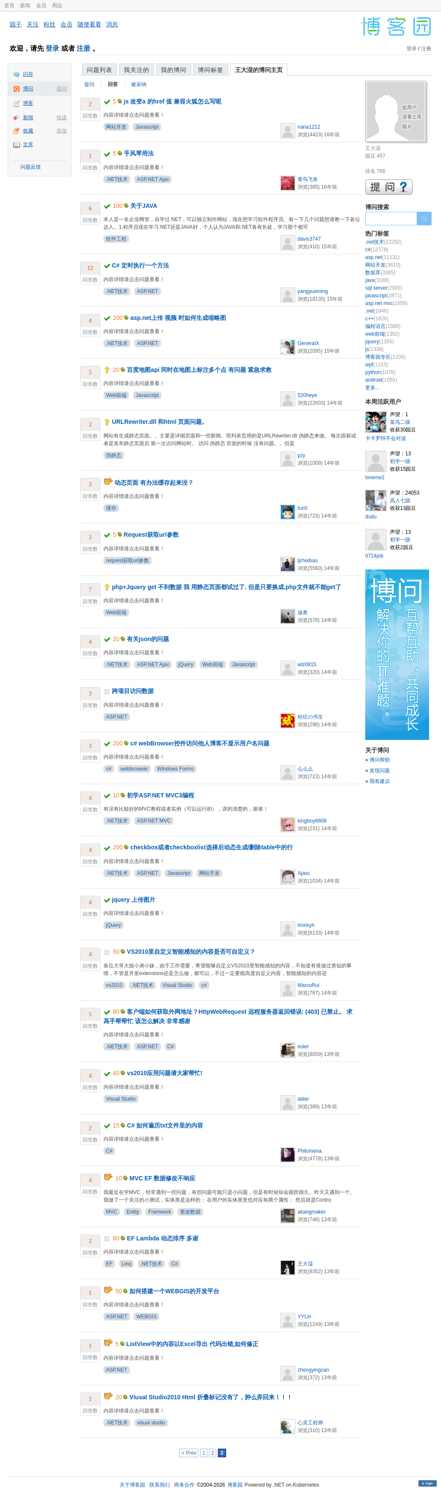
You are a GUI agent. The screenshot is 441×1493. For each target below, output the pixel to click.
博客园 (235, 1485)
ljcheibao (308, 561)
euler (303, 1047)
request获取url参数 (127, 561)
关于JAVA (143, 205)
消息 (112, 24)
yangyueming (313, 291)
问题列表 (99, 69)
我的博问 (173, 69)
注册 (83, 48)
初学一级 (400, 461)
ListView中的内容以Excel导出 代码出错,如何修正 (192, 1344)
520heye (307, 395)
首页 (9, 6)
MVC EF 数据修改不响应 (162, 1178)
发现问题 (379, 771)
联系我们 (159, 1485)
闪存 (28, 74)
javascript (383, 296)
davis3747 (309, 239)
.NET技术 (117, 179)
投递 (62, 118)
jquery (379, 342)
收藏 (28, 131)
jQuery (185, 664)
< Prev (188, 1453)
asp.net (382, 257)
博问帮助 (379, 760)
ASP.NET (147, 291)
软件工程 (116, 239)
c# (109, 769)
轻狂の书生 (310, 717)
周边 (57, 6)
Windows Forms (175, 769)
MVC (111, 1212)
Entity (132, 1212)
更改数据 (190, 1212)
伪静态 (113, 455)
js (374, 349)
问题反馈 (30, 167)
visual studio (151, 1423)
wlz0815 (307, 664)
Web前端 (116, 395)
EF (109, 1264)
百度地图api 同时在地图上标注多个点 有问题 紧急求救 (199, 369)
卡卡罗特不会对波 (385, 438)
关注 (33, 24)
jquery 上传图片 (133, 899)
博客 (28, 103)
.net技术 (383, 242)
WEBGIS (146, 1317)
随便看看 (89, 24)
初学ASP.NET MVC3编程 (160, 795)
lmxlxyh (306, 925)
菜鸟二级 (400, 422)
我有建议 (379, 781)
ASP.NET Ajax (153, 179)
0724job (374, 556)
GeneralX (308, 343)
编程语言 (383, 326)
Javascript (146, 127)
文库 (28, 144)
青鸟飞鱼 (308, 179)
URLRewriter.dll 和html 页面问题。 (160, 421)
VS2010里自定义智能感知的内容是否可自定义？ (191, 951)
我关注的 (136, 69)
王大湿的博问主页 (259, 69)
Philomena (310, 1151)
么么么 (305, 769)
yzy (301, 455)
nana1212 (309, 127)
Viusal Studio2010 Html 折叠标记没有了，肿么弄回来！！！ (210, 1397)
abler (303, 1099)
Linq (127, 1264)
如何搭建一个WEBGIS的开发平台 (174, 1291)
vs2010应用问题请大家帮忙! (164, 1073)
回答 (113, 84)
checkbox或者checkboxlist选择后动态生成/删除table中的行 (211, 847)
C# (170, 1047)
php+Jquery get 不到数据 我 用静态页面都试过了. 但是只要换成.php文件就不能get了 (226, 587)
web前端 (382, 334)
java (377, 280)
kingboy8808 (312, 821)
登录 (52, 48)
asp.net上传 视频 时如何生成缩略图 (178, 317)
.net (377, 311)
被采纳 (138, 84)
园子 (16, 24)
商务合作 (184, 1485)
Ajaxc (304, 873)
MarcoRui (308, 985)
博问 (28, 89)
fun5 (302, 508)
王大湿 (305, 1264)
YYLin (304, 1317)
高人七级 (400, 500)
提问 (62, 89)
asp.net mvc (386, 303)
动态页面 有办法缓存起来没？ (154, 482)
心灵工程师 (310, 1423)
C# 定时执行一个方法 (140, 265)
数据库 (380, 273)
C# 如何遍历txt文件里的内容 (165, 1125)
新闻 (25, 6)
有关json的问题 (148, 639)
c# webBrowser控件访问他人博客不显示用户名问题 (199, 743)
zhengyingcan (313, 1370)
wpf (376, 365)
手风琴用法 (139, 153)
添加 (62, 131)
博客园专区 (385, 357)
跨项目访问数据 (133, 691)
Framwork (159, 1212)
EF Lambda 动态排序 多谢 (162, 1238)
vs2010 (114, 985)
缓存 (111, 508)
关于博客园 (132, 1485)
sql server (383, 288)
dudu (371, 517)
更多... (372, 388)
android (381, 380)
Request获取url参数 (151, 534)
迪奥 (303, 613)
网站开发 (116, 127)
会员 (41, 6)
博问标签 (210, 69)
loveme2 (374, 477)
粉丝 (49, 24)
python (380, 372)
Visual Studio (177, 985)
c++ (377, 319)
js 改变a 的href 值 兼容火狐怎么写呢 (172, 101)
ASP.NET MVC (154, 821)
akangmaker (312, 1212)
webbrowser (134, 769)
